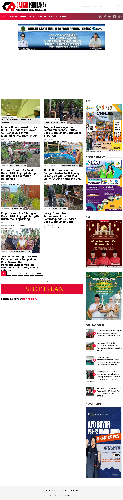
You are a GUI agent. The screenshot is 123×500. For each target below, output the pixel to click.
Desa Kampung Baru (53, 166)
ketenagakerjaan (9, 117)
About (47, 490)
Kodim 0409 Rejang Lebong (55, 123)
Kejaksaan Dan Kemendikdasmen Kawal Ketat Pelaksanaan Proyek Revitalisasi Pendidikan (108, 361)
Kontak (55, 490)
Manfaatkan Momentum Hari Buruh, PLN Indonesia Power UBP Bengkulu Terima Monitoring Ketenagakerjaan (19, 131)
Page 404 (74, 490)
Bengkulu (6, 209)
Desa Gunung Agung (18, 166)
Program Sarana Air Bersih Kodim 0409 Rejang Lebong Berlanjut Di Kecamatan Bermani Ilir (18, 174)
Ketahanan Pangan (70, 166)
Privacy (64, 490)
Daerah (5, 166)
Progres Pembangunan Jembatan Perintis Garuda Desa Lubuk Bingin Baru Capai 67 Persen (62, 131)
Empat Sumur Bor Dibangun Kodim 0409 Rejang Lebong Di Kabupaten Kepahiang (20, 216)
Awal (3, 17)
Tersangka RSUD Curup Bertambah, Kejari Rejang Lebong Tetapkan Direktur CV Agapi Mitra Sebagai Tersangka (103, 376)
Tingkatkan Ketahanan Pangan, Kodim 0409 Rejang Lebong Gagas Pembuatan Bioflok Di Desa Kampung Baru (63, 174)
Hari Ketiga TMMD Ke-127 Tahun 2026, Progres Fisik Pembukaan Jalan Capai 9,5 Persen (109, 347)
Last (39, 273)
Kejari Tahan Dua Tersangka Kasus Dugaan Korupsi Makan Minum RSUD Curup (109, 333)
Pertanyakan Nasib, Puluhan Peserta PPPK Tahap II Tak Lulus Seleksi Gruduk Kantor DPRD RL (109, 392)
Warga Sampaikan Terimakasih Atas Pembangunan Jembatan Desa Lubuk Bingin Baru (60, 217)
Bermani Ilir (17, 209)
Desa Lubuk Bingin (52, 120)
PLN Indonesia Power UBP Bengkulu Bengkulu (16, 121)
